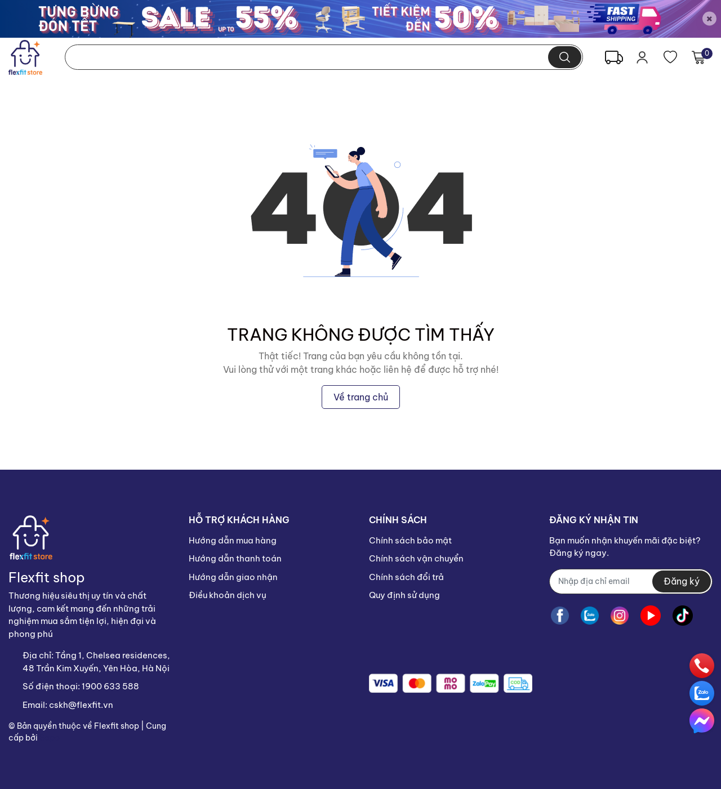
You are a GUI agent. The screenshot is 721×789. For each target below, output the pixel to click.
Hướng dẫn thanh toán (235, 558)
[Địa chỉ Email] (631, 581)
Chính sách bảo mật (410, 540)
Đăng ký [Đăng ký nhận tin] (682, 581)
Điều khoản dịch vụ (227, 595)
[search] (564, 57)
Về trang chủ (360, 397)
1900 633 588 (110, 686)
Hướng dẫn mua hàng (233, 540)
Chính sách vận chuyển (416, 558)
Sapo (49, 738)
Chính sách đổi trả (406, 577)
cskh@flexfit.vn (81, 704)
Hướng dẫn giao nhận (233, 577)
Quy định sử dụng (404, 595)
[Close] (709, 19)
